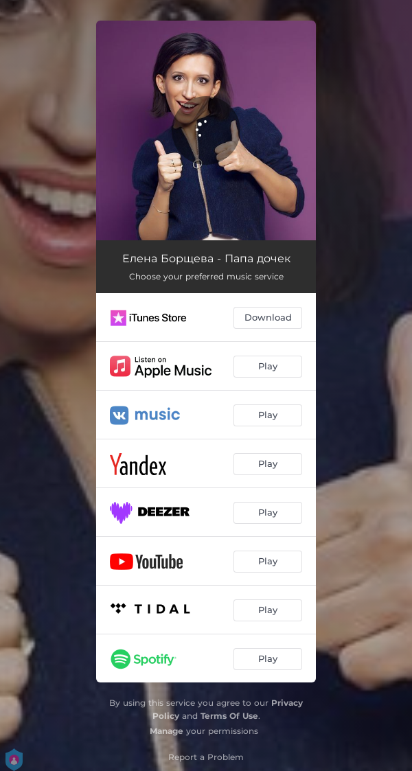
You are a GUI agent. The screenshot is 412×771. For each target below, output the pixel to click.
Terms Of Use (229, 716)
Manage (166, 731)
